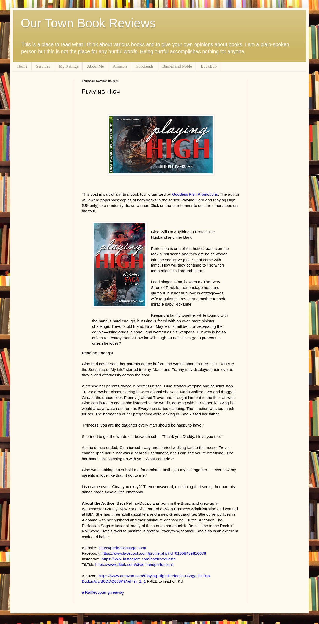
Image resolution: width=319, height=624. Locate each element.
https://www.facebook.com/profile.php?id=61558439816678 (153, 553)
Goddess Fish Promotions (195, 194)
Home (22, 66)
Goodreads (144, 66)
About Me (95, 66)
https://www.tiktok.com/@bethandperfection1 (134, 564)
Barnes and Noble (177, 66)
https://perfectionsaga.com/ (122, 548)
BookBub (209, 66)
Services (43, 66)
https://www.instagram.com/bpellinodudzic (139, 559)
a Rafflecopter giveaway (103, 592)
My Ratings (68, 66)
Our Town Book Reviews (88, 23)
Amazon (120, 66)
